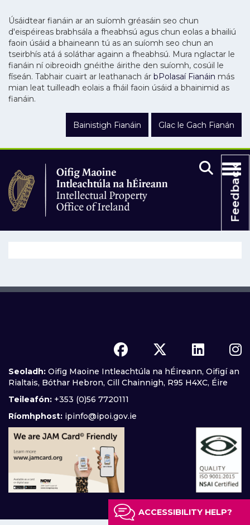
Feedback (235, 192)
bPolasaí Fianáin (184, 76)
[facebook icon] (121, 349)
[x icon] (160, 349)
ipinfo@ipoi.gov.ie (101, 416)
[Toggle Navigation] (232, 167)
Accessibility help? (185, 512)
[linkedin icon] (198, 349)
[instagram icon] (235, 349)
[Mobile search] (206, 168)
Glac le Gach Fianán (196, 125)
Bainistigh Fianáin (107, 125)
